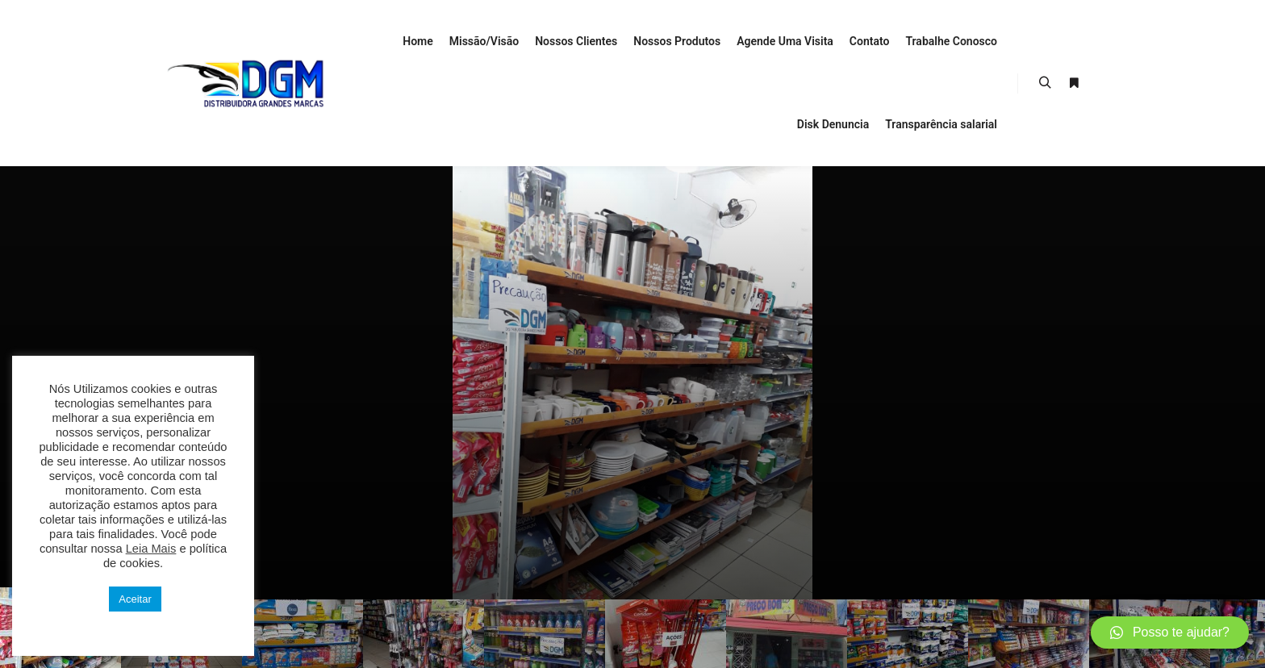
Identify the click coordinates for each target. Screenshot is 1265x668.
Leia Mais (151, 548)
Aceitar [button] (135, 599)
